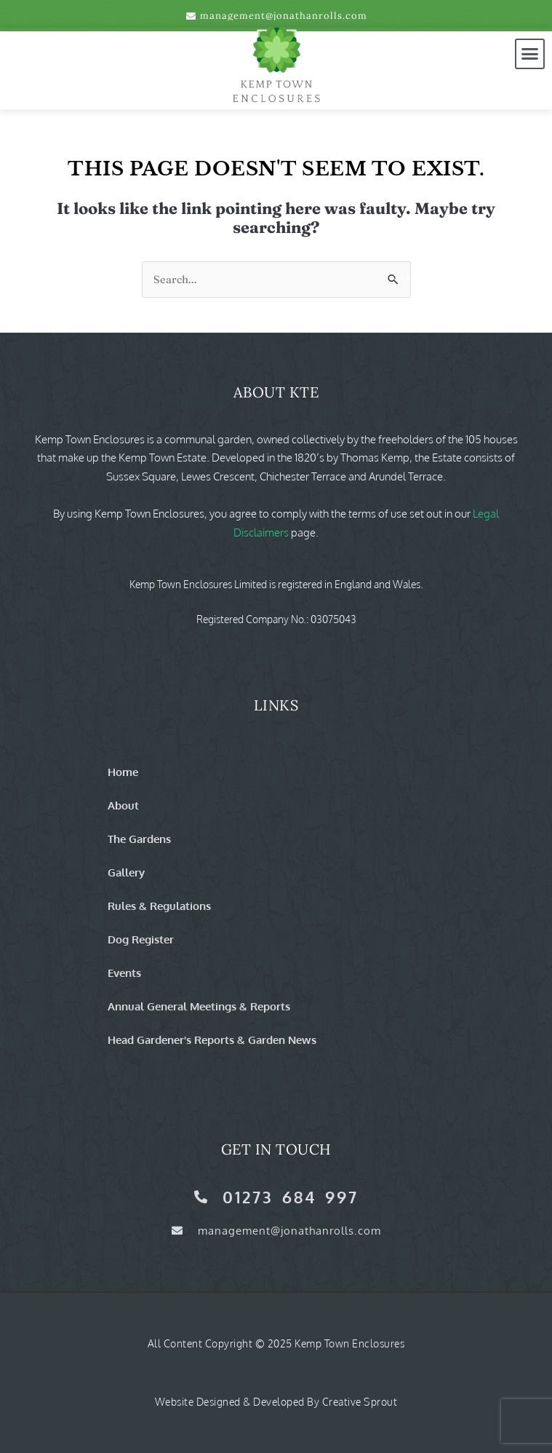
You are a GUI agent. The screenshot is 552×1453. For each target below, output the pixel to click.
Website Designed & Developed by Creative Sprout (276, 1401)
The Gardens (139, 838)
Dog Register (141, 939)
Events (124, 972)
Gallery (126, 872)
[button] (530, 54)
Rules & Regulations (159, 905)
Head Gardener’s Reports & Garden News (212, 1039)
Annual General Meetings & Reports (199, 1006)
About (123, 805)
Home (123, 771)
